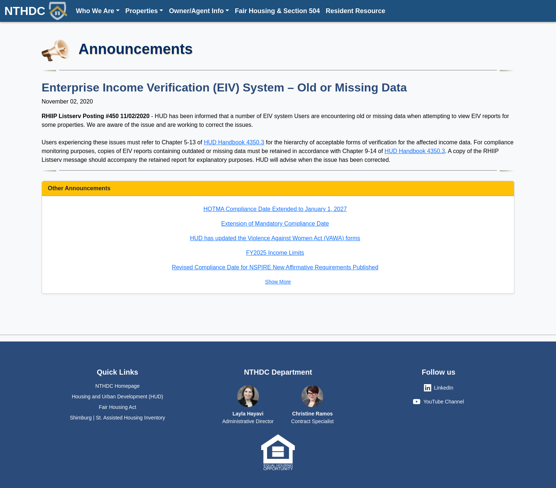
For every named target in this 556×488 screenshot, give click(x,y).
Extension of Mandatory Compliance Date (275, 223)
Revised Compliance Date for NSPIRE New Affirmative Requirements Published (275, 267)
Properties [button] (142, 11)
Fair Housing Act (117, 407)
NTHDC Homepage (117, 386)
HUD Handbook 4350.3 (234, 142)
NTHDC (35, 11)
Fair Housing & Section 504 (277, 11)
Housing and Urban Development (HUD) (117, 396)
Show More (278, 282)
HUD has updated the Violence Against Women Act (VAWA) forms (275, 238)
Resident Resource (355, 11)
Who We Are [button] (95, 11)
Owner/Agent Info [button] (196, 11)
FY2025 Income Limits (275, 253)
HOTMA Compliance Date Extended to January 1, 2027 (275, 209)
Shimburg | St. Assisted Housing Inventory (117, 418)
